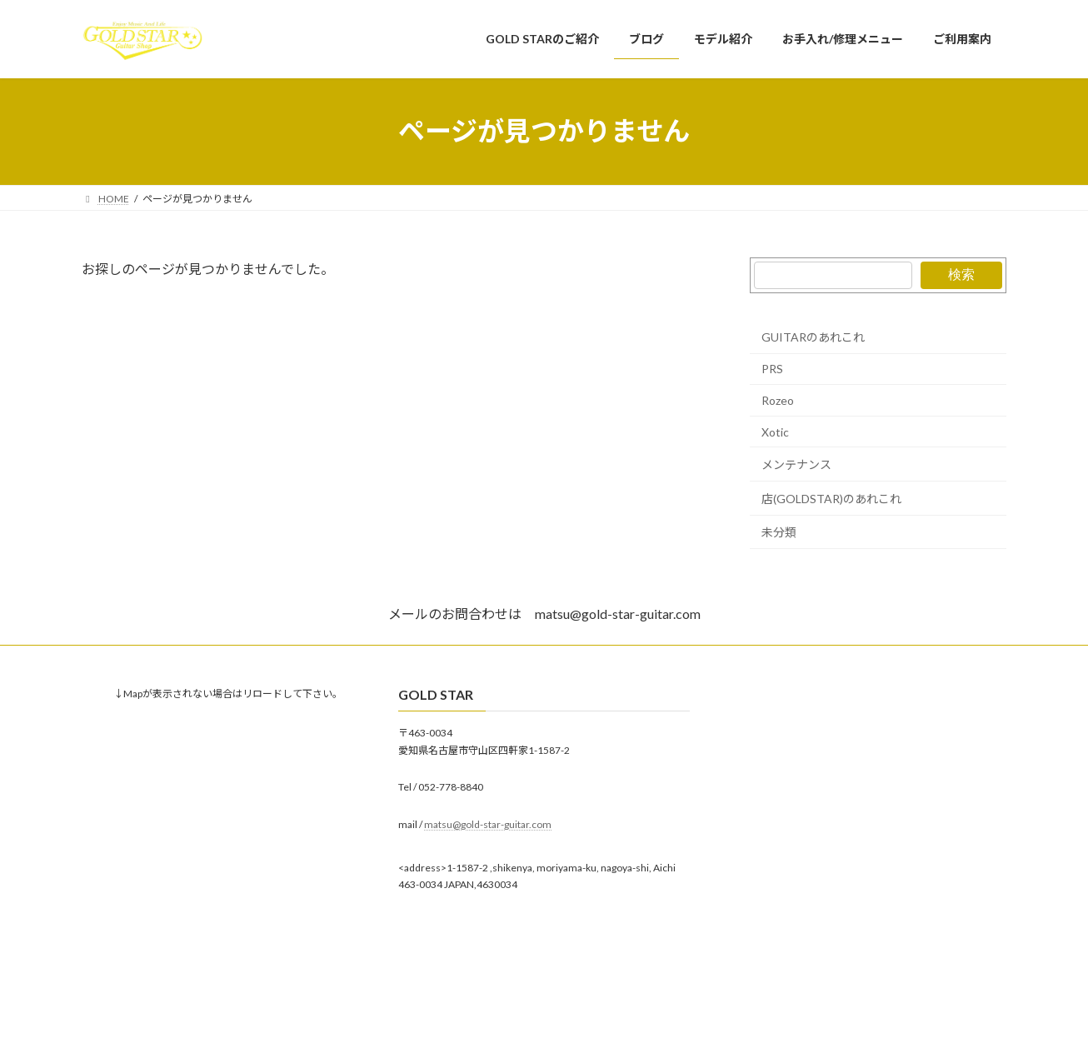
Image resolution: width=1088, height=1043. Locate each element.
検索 (961, 274)
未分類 (778, 532)
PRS (772, 369)
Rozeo (777, 400)
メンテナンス (796, 464)
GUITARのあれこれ (813, 336)
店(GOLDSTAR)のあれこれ (831, 498)
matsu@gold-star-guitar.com (487, 823)
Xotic (775, 431)
